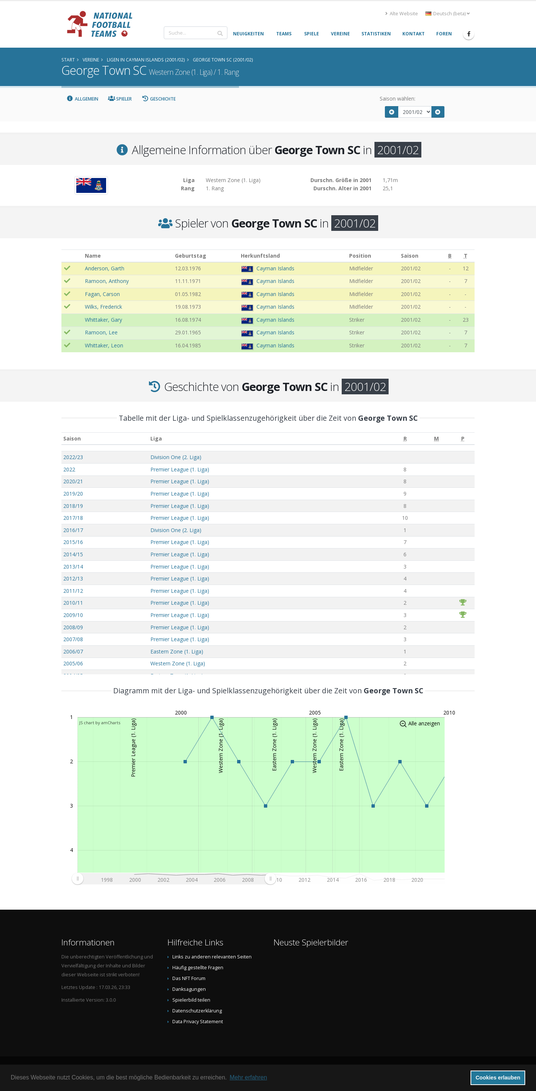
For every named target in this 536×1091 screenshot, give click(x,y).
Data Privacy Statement (197, 1021)
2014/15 (73, 554)
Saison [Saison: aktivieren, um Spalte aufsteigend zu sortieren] (72, 438)
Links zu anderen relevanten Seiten (212, 957)
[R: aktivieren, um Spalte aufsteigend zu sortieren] (405, 438)
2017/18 (73, 517)
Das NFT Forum (188, 978)
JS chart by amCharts (99, 722)
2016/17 (73, 530)
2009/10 (73, 614)
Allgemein (82, 99)
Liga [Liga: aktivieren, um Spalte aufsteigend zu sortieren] (156, 438)
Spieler (120, 99)
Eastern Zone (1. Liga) (176, 651)
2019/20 (73, 493)
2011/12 (73, 590)
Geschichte (158, 99)
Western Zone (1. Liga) (177, 663)
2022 (69, 469)
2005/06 (73, 663)
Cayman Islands (275, 268)
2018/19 (73, 505)
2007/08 (73, 639)
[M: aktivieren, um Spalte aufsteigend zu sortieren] (436, 438)
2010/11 (73, 602)
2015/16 (73, 542)
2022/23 (73, 457)
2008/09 (73, 627)
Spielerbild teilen (191, 1000)
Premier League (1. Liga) (179, 469)
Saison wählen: (397, 98)
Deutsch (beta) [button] (447, 13)
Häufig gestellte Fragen (197, 967)
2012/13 (73, 578)
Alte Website (401, 13)
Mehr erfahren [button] (248, 1077)
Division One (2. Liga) (175, 457)
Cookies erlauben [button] (498, 1078)
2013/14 (73, 566)
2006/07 (73, 651)
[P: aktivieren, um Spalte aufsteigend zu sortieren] (463, 438)
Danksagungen (189, 989)
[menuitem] (173, 878)
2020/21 (73, 481)
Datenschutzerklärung (197, 1011)
